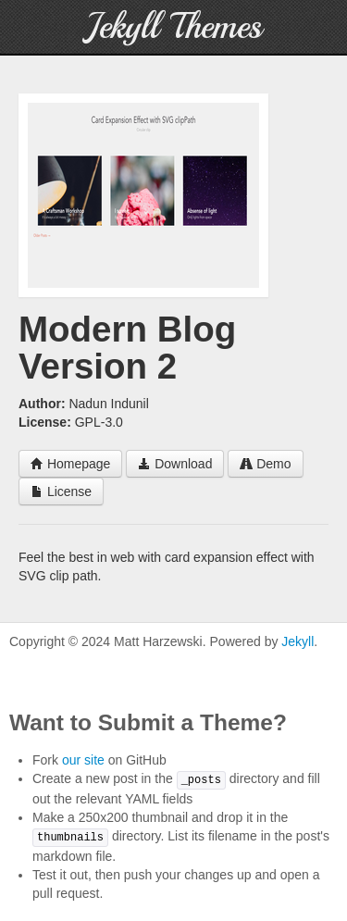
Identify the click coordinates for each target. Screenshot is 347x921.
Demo (265, 463)
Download (175, 463)
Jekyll (297, 641)
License (61, 491)
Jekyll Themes (173, 26)
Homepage (70, 463)
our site (83, 760)
